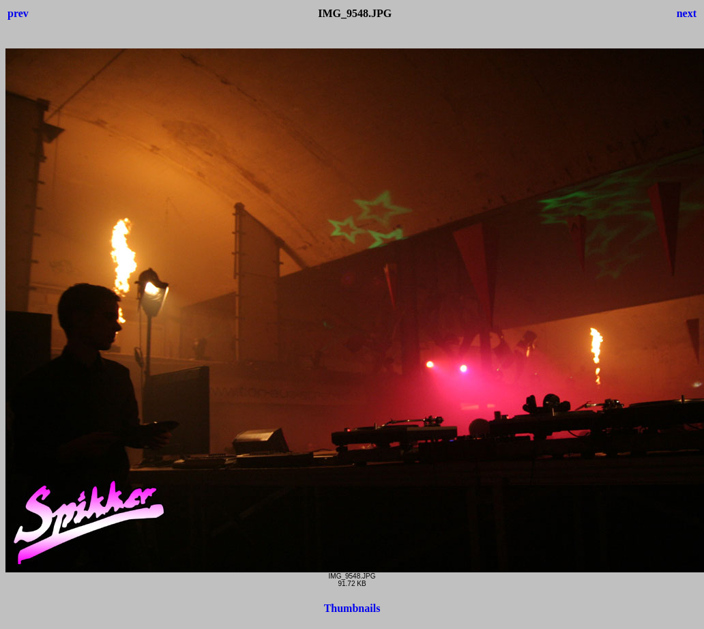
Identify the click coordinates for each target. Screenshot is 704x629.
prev (18, 13)
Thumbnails (352, 608)
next (686, 13)
